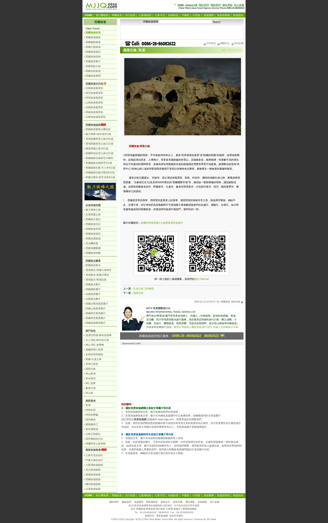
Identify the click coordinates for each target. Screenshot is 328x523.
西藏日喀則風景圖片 (97, 303)
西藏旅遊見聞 (93, 228)
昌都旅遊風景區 (94, 107)
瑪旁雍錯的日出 (94, 438)
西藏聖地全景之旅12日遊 (99, 153)
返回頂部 (237, 301)
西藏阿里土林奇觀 (96, 443)
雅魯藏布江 (92, 424)
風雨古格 (138, 293)
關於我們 (204, 5)
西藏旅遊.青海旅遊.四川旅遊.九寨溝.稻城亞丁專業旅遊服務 (166, 509)
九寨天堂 (160, 15)
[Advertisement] (182, 32)
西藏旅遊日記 (93, 224)
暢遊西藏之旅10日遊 (97, 148)
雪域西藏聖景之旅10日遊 (99, 138)
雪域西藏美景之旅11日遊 (99, 143)
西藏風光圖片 (93, 284)
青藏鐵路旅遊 (93, 42)
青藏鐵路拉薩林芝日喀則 (99, 158)
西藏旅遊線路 (93, 37)
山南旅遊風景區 (94, 102)
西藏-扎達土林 (93, 359)
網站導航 (227, 5)
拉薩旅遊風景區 (94, 88)
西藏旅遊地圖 (93, 252)
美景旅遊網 (162, 515)
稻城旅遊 (173, 15)
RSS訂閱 (237, 43)
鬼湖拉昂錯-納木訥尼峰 (98, 335)
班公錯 (89, 392)
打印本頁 (209, 43)
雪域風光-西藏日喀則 (97, 274)
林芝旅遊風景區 (94, 92)
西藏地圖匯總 (93, 248)
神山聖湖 (91, 373)
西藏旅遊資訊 (93, 51)
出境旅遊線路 (93, 488)
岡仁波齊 (91, 383)
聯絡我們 (216, 5)
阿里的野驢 (92, 414)
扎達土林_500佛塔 (143, 288)
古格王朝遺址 (93, 434)
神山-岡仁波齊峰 (95, 344)
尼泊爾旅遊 (92, 243)
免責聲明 (138, 502)
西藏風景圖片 (93, 61)
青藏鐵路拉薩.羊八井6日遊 (100, 167)
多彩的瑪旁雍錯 (94, 354)
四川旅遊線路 (93, 469)
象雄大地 (91, 388)
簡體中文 (223, 43)
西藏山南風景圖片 (96, 308)
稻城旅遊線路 (93, 474)
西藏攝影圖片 (93, 289)
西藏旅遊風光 (93, 265)
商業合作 (165, 502)
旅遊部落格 (223, 15)
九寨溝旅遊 (145, 15)
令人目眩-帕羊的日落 (97, 340)
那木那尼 (91, 378)
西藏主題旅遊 (93, 47)
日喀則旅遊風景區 (96, 117)
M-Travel (211, 519)
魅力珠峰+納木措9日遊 (98, 134)
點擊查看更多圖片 (173, 222)
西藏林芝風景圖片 (96, 313)
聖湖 (88, 405)
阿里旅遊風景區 (94, 97)
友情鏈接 (202, 502)
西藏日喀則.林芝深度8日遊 (100, 177)
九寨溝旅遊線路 (94, 464)
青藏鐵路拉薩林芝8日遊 (99, 162)
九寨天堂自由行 (94, 455)
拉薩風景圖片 (93, 294)
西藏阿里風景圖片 (151, 222)
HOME (181, 5)
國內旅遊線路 (93, 484)
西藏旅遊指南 (93, 56)
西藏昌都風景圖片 (96, 322)
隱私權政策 (152, 502)
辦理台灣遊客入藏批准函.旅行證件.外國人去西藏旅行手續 (206, 327)
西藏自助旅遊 (93, 71)
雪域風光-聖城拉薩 (96, 279)
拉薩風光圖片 (93, 298)
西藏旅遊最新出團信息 (98, 129)
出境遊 (196, 15)
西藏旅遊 (117, 15)
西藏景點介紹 (93, 66)
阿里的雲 (91, 410)
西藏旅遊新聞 (93, 75)
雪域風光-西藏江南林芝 (98, 270)
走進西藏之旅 (93, 214)
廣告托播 (177, 502)
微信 (197, 279)
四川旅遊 (130, 15)
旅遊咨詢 (238, 15)
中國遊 (185, 15)
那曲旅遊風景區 (94, 112)
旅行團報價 (102, 15)
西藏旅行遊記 (93, 219)
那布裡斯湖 (92, 429)
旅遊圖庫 (209, 15)
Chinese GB (191, 5)
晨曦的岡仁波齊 (94, 349)
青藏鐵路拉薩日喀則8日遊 (100, 172)
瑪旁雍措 (91, 419)
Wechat (204, 279)
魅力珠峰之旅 (93, 209)
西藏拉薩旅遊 (93, 238)
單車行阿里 (92, 364)
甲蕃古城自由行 (94, 460)
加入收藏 (239, 5)
